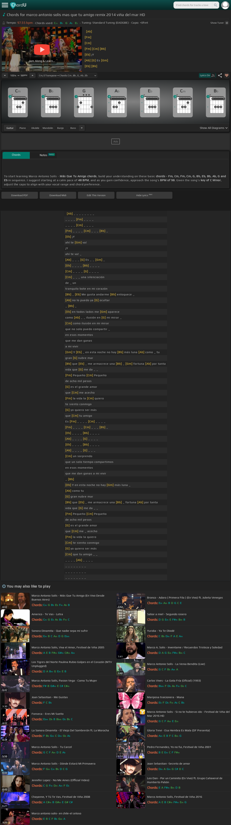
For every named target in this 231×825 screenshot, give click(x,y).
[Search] (215, 5)
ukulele (35, 127)
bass (73, 127)
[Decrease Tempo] (5, 75)
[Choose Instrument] (81, 128)
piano (22, 127)
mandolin (48, 127)
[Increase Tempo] (32, 75)
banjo (60, 127)
